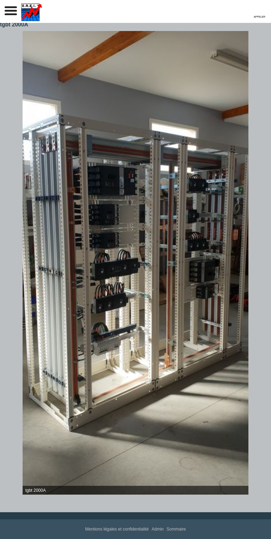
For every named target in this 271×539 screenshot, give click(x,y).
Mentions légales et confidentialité (117, 529)
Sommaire (176, 529)
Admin (158, 529)
